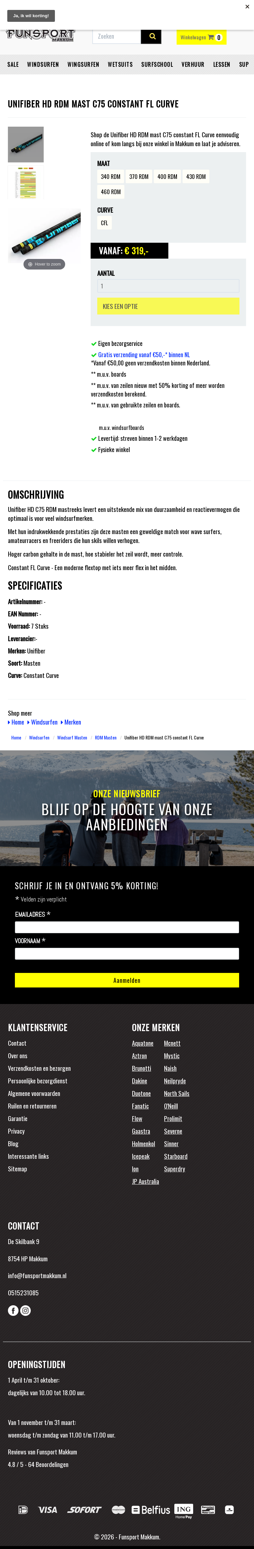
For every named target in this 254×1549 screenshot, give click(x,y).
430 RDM (196, 176)
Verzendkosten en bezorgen (39, 1067)
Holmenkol (143, 1143)
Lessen (222, 64)
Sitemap (17, 1168)
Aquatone (142, 1042)
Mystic (172, 1055)
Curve (105, 209)
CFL (104, 223)
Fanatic (140, 1105)
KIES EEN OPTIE (120, 306)
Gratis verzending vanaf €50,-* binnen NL (144, 354)
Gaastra (141, 1130)
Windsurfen (43, 64)
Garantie (17, 1118)
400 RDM (167, 176)
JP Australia (145, 1181)
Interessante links (28, 1155)
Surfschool (157, 64)
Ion (135, 1168)
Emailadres (33, 914)
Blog (13, 1143)
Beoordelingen (51, 1464)
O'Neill (171, 1105)
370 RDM (138, 176)
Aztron (139, 1055)
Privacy (16, 1130)
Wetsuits (120, 64)
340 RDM (110, 176)
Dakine (139, 1080)
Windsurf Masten (72, 737)
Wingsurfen (83, 64)
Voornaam (30, 941)
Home (16, 721)
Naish (170, 1067)
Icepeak (140, 1155)
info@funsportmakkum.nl (37, 1275)
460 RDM (111, 192)
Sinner (171, 1143)
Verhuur (193, 64)
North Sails (177, 1093)
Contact (17, 1042)
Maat (103, 163)
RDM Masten (105, 737)
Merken (71, 721)
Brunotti (141, 1067)
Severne (173, 1130)
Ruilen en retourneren (32, 1105)
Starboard (176, 1155)
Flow (137, 1118)
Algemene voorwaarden (34, 1093)
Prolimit (173, 1118)
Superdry (174, 1168)
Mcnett (172, 1042)
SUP (244, 64)
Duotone (141, 1093)
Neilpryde (175, 1080)
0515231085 (23, 1292)
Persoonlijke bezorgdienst (37, 1080)
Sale (13, 64)
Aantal (106, 273)
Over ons (17, 1055)
